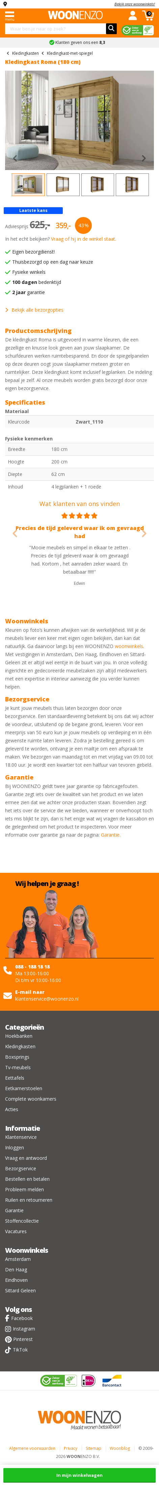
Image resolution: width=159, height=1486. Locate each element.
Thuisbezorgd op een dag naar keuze (52, 262)
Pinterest (23, 1339)
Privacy (70, 1448)
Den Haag (16, 1269)
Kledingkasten (20, 1046)
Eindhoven (16, 1280)
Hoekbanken (18, 1036)
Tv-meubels (18, 1067)
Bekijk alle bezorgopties (34, 310)
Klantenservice (21, 1137)
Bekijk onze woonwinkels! (134, 3)
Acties (11, 1109)
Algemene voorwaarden (32, 1448)
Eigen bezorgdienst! (33, 251)
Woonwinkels (26, 1250)
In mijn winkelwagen (79, 1475)
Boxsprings (17, 1057)
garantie (28, 292)
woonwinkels (129, 646)
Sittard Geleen (20, 1290)
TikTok (20, 1349)
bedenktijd (36, 282)
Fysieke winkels (29, 272)
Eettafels (14, 1078)
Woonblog (120, 1448)
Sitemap (93, 1448)
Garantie (110, 835)
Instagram (24, 1328)
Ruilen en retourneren (28, 1200)
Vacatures (16, 1231)
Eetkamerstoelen (23, 1088)
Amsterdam (18, 1259)
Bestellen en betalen (27, 1179)
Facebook (22, 1318)
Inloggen (14, 1147)
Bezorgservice (20, 1168)
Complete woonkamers (30, 1099)
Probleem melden (24, 1189)
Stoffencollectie (22, 1221)
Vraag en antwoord (26, 1158)
